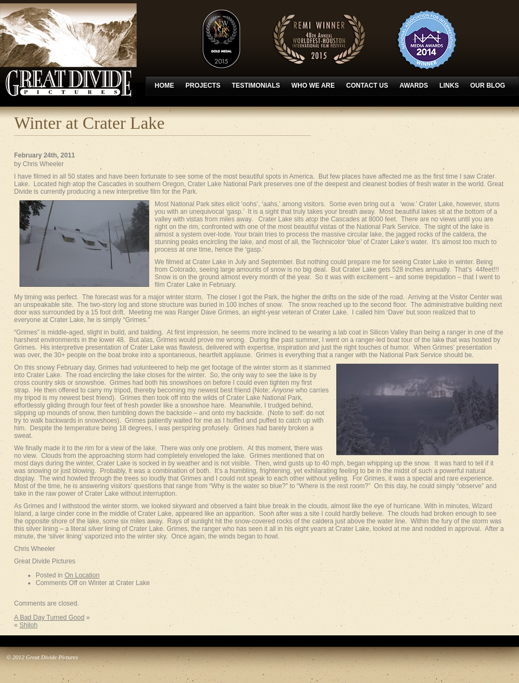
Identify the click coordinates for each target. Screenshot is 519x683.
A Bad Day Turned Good (49, 617)
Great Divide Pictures (68, 50)
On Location (81, 575)
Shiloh (28, 625)
